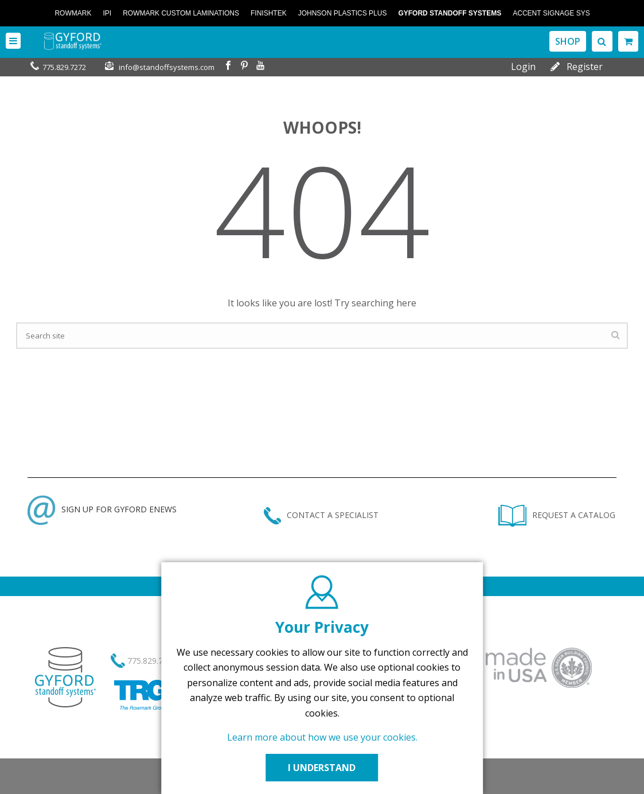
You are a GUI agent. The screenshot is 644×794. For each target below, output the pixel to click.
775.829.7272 (64, 67)
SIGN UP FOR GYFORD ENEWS (102, 509)
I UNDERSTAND (322, 767)
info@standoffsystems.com (166, 67)
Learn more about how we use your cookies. (322, 737)
